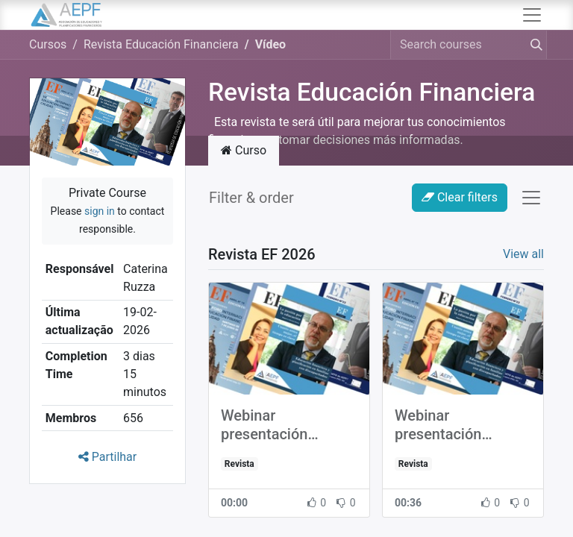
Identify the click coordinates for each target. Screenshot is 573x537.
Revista (239, 464)
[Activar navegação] (531, 198)
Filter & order (251, 198)
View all (523, 254)
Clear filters (460, 197)
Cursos (47, 44)
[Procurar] (533, 45)
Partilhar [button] (107, 457)
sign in (99, 211)
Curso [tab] (243, 150)
